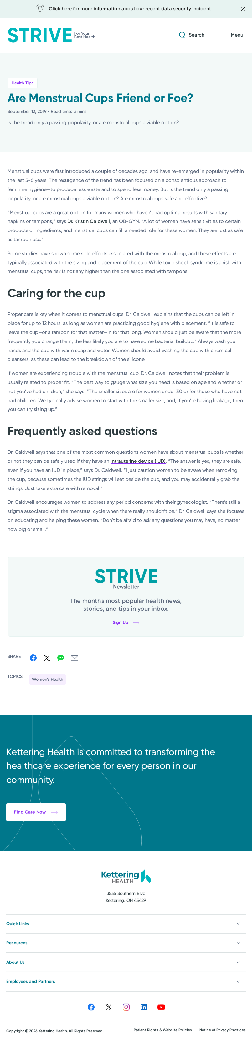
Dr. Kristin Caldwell (88, 221)
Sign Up (126, 622)
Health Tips (22, 83)
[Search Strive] (192, 35)
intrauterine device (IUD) (138, 461)
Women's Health (47, 679)
